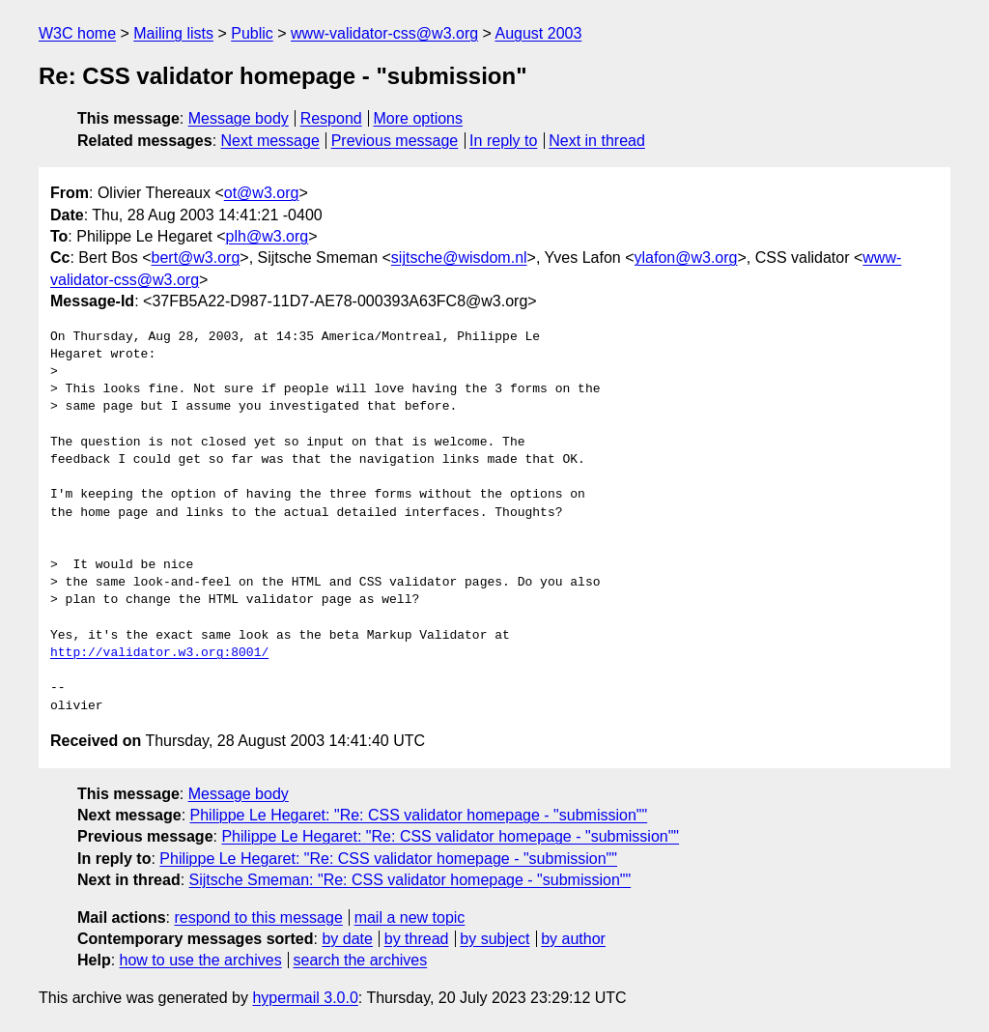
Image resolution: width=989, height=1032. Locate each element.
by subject (494, 939)
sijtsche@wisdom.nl (459, 257)
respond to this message (258, 917)
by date (347, 939)
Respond (331, 118)
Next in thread (597, 140)
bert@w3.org (196, 257)
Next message (270, 140)
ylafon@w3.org (686, 257)
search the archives (361, 960)
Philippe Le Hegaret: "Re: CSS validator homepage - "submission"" (419, 815)
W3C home (77, 33)
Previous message (395, 140)
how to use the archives (201, 960)
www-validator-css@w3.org (384, 33)
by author (573, 939)
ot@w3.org (261, 193)
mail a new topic (410, 917)
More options (419, 118)
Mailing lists (173, 33)
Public (252, 33)
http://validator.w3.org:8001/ (159, 653)
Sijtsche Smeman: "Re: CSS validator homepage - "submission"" (410, 880)
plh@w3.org (267, 236)
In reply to (503, 140)
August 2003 (537, 33)
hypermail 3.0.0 (304, 997)
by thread (416, 939)
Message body (238, 118)
